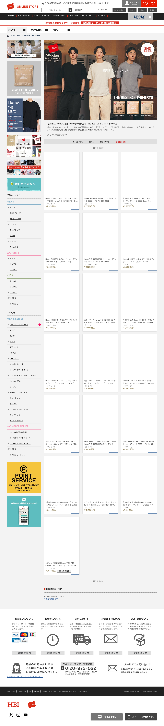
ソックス (13, 241)
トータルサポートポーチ (19, 370)
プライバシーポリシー (49, 691)
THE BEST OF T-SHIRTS (19, 325)
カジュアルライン (16, 421)
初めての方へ (11, 691)
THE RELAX (14, 359)
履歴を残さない (52, 599)
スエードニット (16, 398)
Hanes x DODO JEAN (18, 432)
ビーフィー (14, 387)
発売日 (91, 142)
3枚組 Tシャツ (15, 213)
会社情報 (36, 691)
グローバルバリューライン (20, 409)
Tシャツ (13, 224)
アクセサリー (15, 304)
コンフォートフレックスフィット (23, 376)
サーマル (13, 404)
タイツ (12, 236)
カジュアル (14, 247)
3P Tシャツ (14, 347)
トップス (13, 264)
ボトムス (13, 207)
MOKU (131, 10)
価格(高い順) (104, 142)
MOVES (13, 353)
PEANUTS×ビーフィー (18, 393)
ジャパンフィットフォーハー (21, 438)
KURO (142, 10)
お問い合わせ (82, 691)
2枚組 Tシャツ (15, 219)
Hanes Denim (118, 10)
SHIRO (152, 10)
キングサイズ (15, 415)
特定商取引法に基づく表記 (67, 691)
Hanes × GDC (15, 381)
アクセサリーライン (17, 455)
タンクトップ (15, 230)
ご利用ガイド (22, 691)
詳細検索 (78, 10)
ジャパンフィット (17, 364)
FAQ (30, 691)
